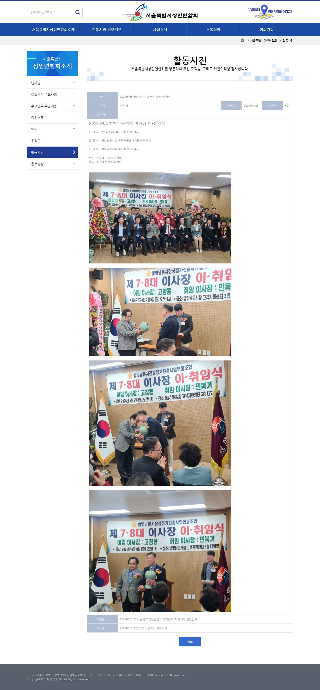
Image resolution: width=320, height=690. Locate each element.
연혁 (34, 129)
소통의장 (213, 29)
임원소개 (37, 117)
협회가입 (267, 29)
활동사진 (37, 152)
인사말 (35, 83)
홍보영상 (37, 164)
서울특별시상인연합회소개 (53, 29)
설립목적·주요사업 (44, 94)
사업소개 (160, 29)
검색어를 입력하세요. (43, 12)
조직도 (35, 141)
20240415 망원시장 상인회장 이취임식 (143, 628)
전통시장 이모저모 (107, 29)
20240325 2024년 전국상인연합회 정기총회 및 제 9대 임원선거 (158, 619)
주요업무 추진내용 (44, 106)
